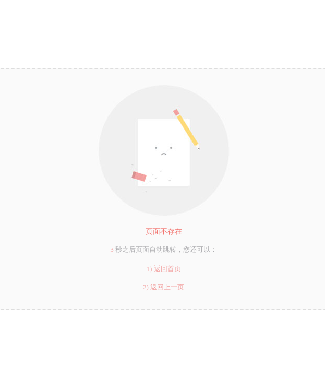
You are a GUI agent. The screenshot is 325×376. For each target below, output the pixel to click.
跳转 (169, 249)
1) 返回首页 (163, 269)
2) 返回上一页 (163, 287)
